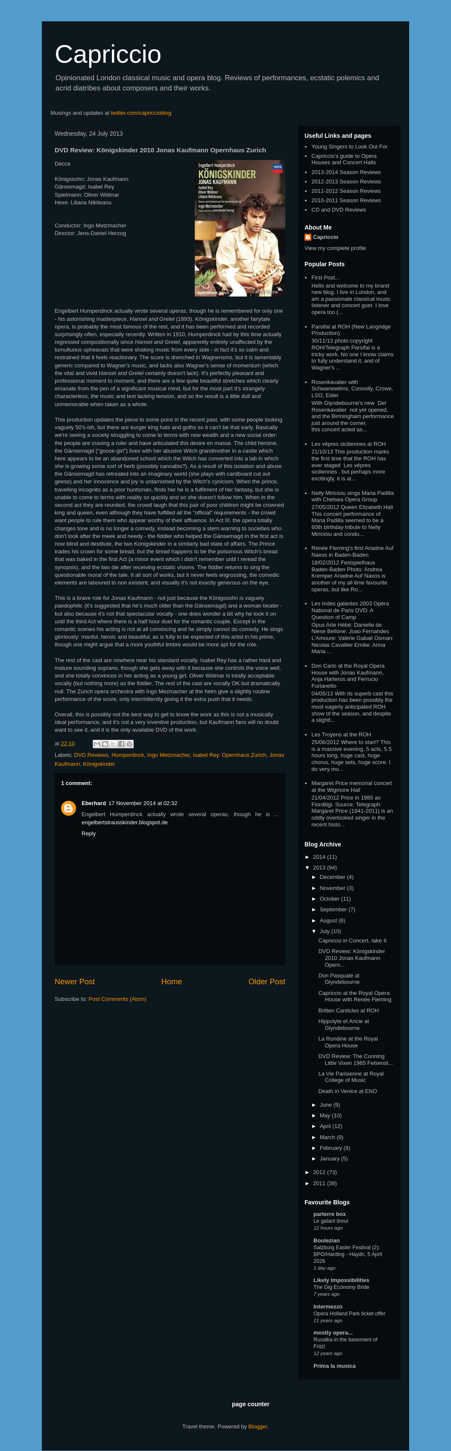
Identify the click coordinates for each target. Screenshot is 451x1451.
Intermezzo (328, 1306)
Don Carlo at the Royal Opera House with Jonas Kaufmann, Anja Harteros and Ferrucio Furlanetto (347, 676)
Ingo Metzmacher (168, 755)
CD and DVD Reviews (338, 209)
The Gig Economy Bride (341, 1287)
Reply (89, 833)
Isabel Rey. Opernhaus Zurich (229, 755)
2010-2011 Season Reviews (346, 200)
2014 (320, 857)
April (326, 1126)
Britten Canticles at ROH (348, 1010)
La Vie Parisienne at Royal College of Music (351, 1077)
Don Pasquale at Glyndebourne (339, 979)
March (328, 1137)
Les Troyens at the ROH (341, 734)
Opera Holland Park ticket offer (349, 1314)
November (333, 888)
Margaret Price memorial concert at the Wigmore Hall (351, 786)
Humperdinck (127, 755)
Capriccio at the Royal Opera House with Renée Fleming (354, 996)
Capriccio (108, 54)
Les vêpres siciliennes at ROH (348, 444)
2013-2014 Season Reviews (346, 172)
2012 (320, 1172)
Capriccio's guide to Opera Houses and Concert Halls (344, 159)
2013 (320, 867)
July (325, 931)
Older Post (267, 981)
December (333, 877)
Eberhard (94, 803)
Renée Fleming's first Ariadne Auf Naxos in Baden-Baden (352, 551)
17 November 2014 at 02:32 (142, 803)
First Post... (325, 277)
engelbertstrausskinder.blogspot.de (125, 822)
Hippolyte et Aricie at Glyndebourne (343, 1024)
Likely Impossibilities (341, 1280)
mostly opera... (333, 1332)
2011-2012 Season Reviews (346, 191)
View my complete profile (335, 248)
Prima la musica (334, 1366)
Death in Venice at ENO (347, 1091)
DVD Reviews (91, 755)
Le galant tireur (330, 1221)
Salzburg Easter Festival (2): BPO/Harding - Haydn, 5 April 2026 (347, 1254)
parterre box (329, 1214)
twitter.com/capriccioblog (141, 113)
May (326, 1115)
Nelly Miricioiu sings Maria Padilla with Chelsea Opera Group (352, 496)
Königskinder (99, 764)
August (329, 920)
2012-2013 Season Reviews (346, 181)
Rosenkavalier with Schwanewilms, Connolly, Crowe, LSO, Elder (352, 388)
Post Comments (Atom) (117, 999)
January (330, 1158)
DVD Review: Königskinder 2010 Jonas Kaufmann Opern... (351, 958)
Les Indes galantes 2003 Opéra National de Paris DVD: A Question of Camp (350, 610)
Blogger (258, 1426)
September (334, 909)
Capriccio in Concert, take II (352, 940)
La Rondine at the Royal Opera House (348, 1042)
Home (171, 981)
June (327, 1105)
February (332, 1148)
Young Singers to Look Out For (349, 146)
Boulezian (326, 1240)
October (330, 899)
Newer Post (75, 981)
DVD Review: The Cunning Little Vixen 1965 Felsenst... (355, 1059)
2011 (320, 1183)
